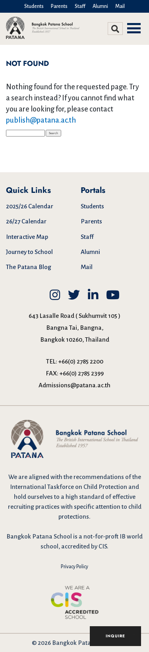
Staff (80, 6)
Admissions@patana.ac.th (74, 385)
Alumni (100, 6)
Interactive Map (27, 236)
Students (34, 6)
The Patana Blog (28, 266)
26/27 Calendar (26, 221)
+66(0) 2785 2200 (80, 361)
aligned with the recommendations (76, 476)
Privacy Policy (74, 566)
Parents (59, 6)
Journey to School (29, 251)
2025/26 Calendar (29, 206)
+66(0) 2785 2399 (82, 373)
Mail (120, 6)
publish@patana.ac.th (41, 120)
